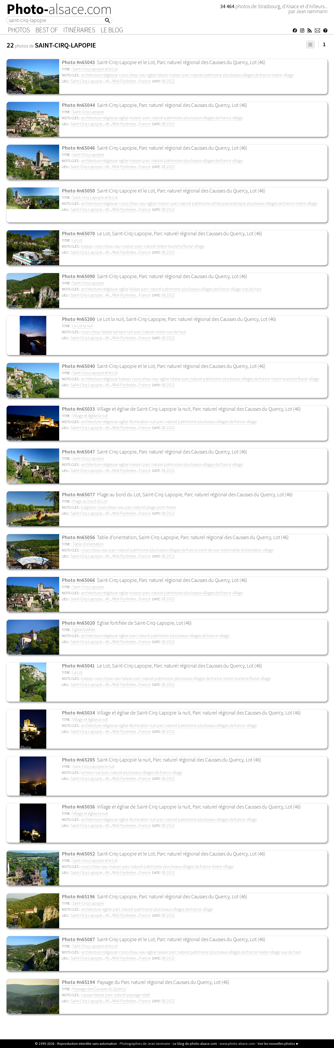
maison (175, 74)
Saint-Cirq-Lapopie (86, 81)
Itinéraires (79, 30)
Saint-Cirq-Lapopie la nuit (93, 766)
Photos (19, 30)
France (144, 81)
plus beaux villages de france (247, 74)
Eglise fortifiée (83, 629)
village (288, 74)
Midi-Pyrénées (124, 81)
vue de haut (251, 288)
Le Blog (112, 30)
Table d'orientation (88, 543)
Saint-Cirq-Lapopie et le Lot (95, 68)
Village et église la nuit (90, 415)
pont (161, 507)
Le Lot (77, 240)
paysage (133, 994)
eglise (151, 74)
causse (87, 994)
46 (107, 81)
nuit (130, 331)
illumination (139, 421)
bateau (87, 246)
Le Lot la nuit (82, 325)
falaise (162, 74)
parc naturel (192, 74)
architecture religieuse (99, 74)
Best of (47, 30)
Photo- (59, 9)
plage (151, 507)
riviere (277, 74)
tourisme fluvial (180, 246)
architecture (91, 909)
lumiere (119, 331)
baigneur (88, 507)
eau (142, 74)
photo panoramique (228, 203)
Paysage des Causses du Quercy (99, 988)
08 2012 (168, 81)
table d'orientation (246, 549)
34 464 (227, 6)
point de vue (208, 549)
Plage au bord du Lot (89, 501)
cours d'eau (128, 74)
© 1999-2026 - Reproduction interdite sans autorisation (76, 1043)
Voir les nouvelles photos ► (278, 1043)
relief (146, 994)
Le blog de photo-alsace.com (195, 1043)
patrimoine (213, 74)
